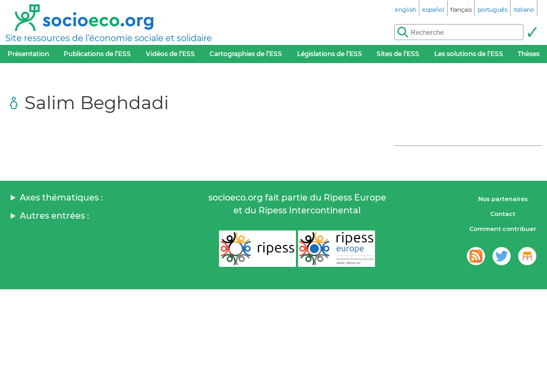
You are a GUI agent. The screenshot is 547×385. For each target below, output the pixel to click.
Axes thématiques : (61, 197)
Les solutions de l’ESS (468, 54)
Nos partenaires (503, 199)
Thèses (529, 54)
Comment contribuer (503, 229)
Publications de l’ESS (97, 54)
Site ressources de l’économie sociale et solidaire (108, 38)
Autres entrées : (54, 216)
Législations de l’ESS (329, 54)
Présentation (28, 54)
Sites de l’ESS (398, 54)
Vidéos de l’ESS (170, 54)
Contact (502, 214)
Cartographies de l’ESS (245, 54)
